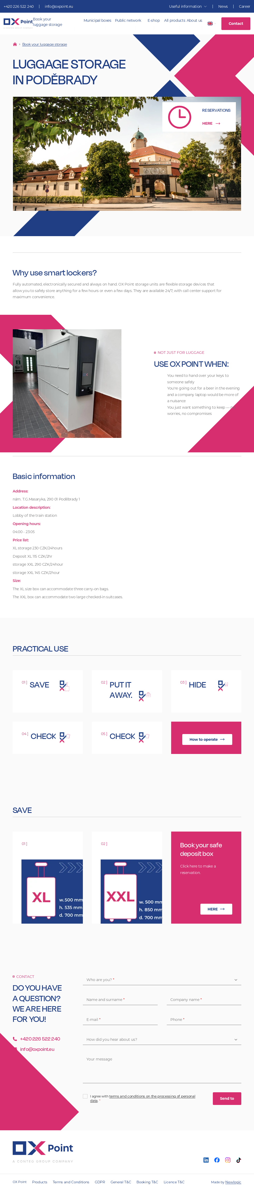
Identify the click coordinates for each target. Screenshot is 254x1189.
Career (244, 6)
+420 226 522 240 (19, 6)
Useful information (188, 6)
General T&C (113, 1181)
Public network (128, 20)
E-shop (153, 20)
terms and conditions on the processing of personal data (151, 1098)
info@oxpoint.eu (59, 6)
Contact (236, 23)
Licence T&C (161, 1181)
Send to (227, 1098)
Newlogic (234, 1181)
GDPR (94, 1181)
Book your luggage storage (47, 22)
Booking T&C (137, 1181)
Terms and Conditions (68, 1181)
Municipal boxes (97, 20)
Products (39, 1181)
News (223, 6)
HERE (211, 123)
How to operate (207, 739)
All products (174, 20)
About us (194, 20)
